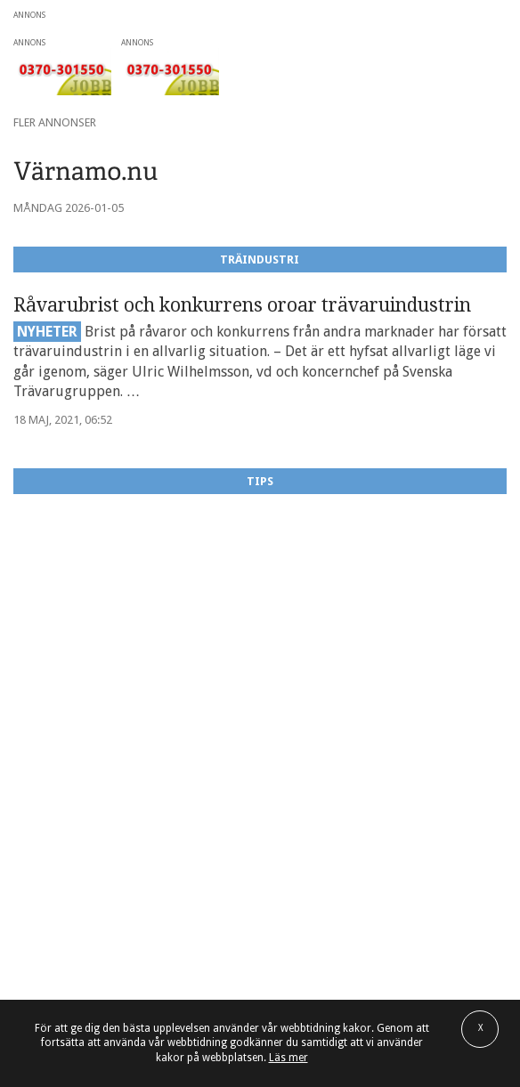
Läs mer (288, 1057)
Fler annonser (54, 122)
